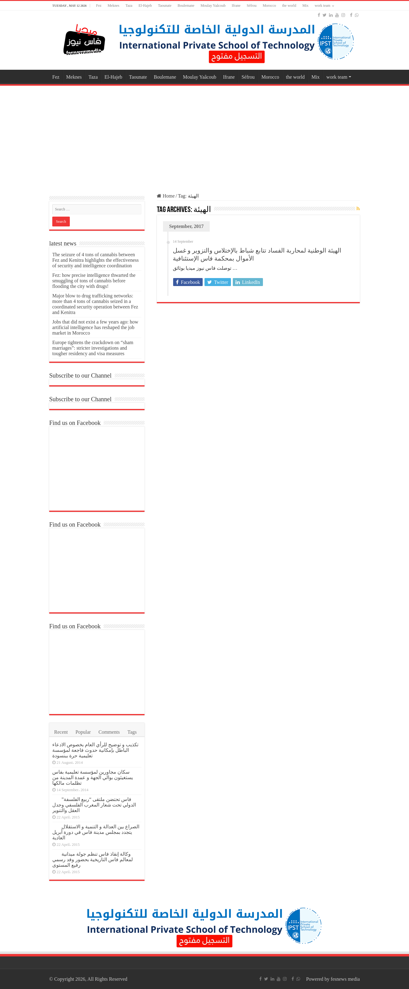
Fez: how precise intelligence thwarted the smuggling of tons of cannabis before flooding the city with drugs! (94, 281)
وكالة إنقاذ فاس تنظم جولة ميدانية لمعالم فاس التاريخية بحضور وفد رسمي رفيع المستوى (92, 859)
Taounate (165, 5)
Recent (61, 732)
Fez (98, 5)
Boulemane (186, 5)
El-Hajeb (145, 5)
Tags (132, 732)
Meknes (113, 5)
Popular (83, 732)
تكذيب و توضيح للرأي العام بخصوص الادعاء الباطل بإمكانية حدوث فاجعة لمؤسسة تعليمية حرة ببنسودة (95, 750)
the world (289, 5)
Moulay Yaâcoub (213, 5)
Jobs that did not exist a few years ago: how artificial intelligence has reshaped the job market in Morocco (95, 327)
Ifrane (236, 5)
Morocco (269, 5)
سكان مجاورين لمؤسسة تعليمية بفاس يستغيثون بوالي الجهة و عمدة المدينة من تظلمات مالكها (92, 777)
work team (322, 5)
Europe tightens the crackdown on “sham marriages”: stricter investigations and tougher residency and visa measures (92, 348)
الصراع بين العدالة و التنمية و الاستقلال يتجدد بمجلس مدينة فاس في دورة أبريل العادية (95, 832)
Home (166, 195)
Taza (128, 5)
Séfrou (251, 5)
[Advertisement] (204, 136)
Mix (305, 5)
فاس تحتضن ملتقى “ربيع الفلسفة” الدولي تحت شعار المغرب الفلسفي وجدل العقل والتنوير (94, 805)
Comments (109, 732)
